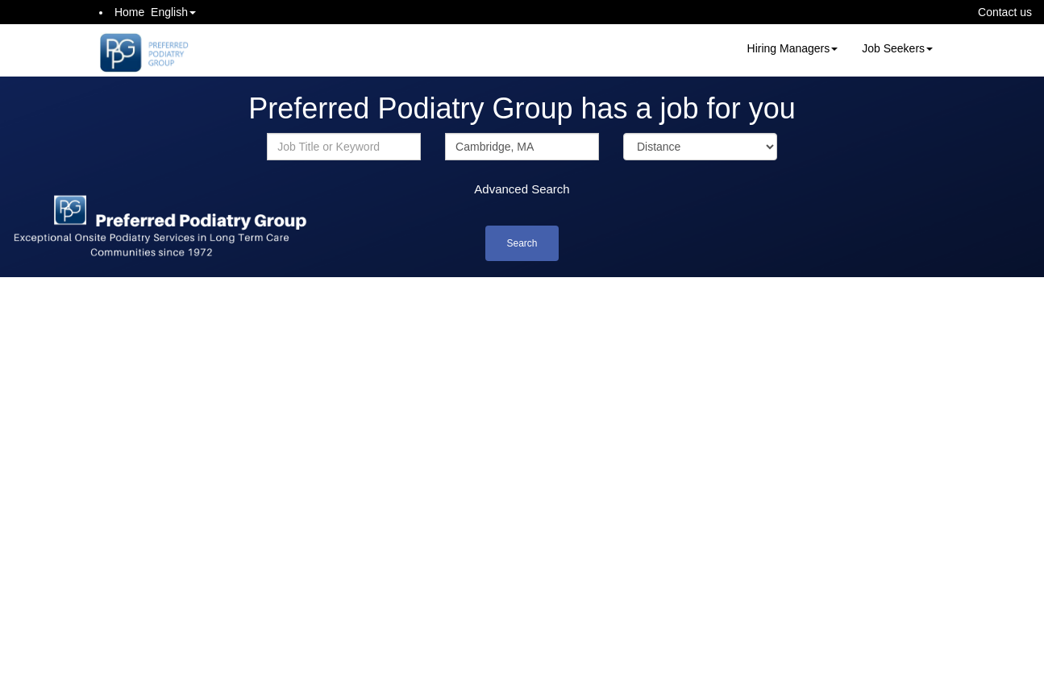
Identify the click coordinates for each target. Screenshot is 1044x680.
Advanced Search (521, 189)
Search (521, 243)
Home (129, 12)
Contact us (1005, 12)
